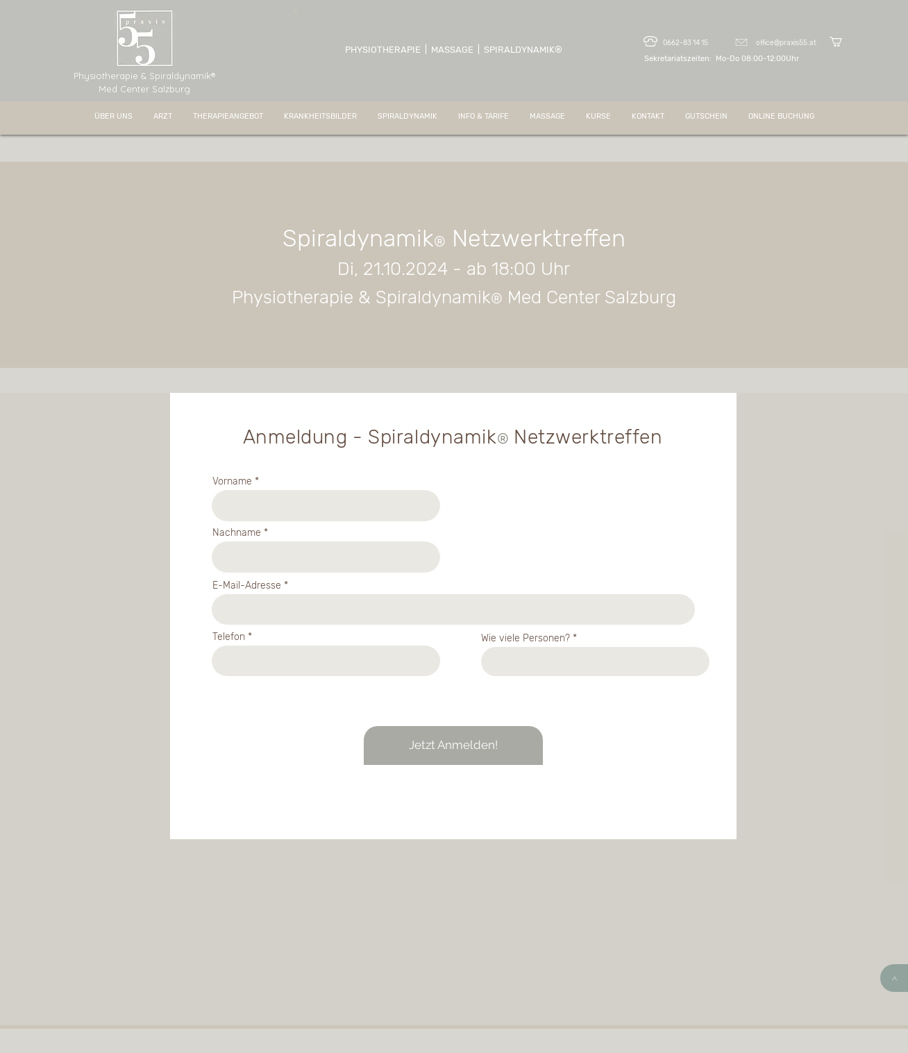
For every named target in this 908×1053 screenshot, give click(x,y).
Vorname (232, 482)
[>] (894, 978)
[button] (842, 42)
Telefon (228, 637)
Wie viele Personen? (525, 638)
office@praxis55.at (786, 43)
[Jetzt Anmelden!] (453, 745)
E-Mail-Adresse (246, 586)
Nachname (236, 533)
